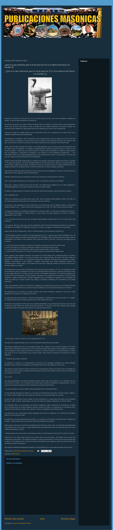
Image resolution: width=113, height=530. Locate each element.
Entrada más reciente (14, 519)
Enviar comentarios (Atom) (22, 523)
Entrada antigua (68, 519)
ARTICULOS (15, 454)
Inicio (42, 519)
